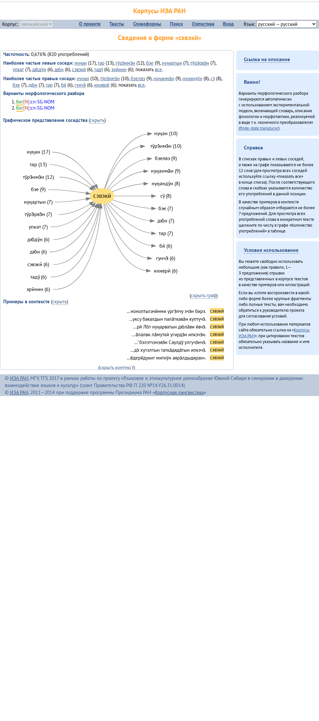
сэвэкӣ (79, 69)
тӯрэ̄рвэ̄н (199, 63)
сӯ (213, 78)
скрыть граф (203, 295)
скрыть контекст (117, 367)
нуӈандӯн (192, 78)
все (158, 69)
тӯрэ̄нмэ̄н (125, 63)
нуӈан (81, 63)
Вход (228, 24)
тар (101, 63)
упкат (18, 69)
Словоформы (147, 24)
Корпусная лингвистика (179, 392)
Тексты (116, 24)
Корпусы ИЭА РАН (159, 10)
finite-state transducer (259, 128)
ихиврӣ (101, 85)
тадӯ (98, 69)
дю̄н (59, 69)
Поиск (176, 24)
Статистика (203, 24)
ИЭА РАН (19, 378)
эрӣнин (118, 69)
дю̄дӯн (39, 69)
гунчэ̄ (80, 85)
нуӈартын (172, 63)
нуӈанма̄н (164, 78)
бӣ (63, 85)
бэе (150, 63)
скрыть (97, 120)
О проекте (90, 24)
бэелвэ (138, 78)
